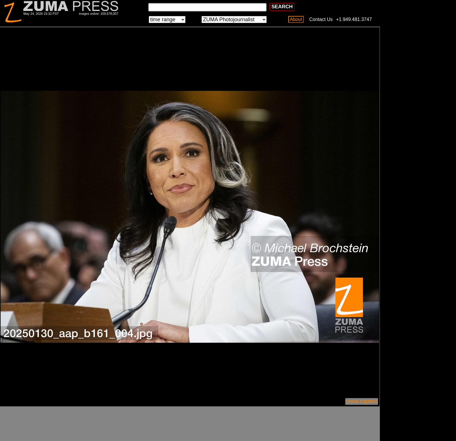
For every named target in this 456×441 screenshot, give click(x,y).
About (296, 19)
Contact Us (321, 19)
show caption (361, 401)
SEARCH (282, 6)
